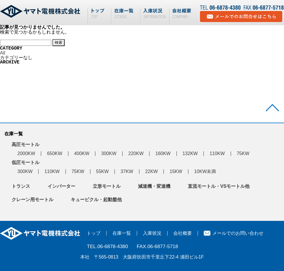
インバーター (61, 186)
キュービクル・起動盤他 (96, 199)
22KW (151, 171)
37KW (127, 171)
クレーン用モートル (32, 199)
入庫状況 (152, 233)
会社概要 (182, 233)
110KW (217, 153)
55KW (102, 171)
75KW (243, 153)
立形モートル (107, 186)
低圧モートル (25, 162)
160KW (162, 153)
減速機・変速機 (154, 186)
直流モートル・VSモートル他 (219, 186)
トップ (94, 233)
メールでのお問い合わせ (237, 233)
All (2, 52)
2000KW (26, 153)
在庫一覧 (121, 233)
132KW (190, 153)
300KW (108, 153)
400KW (81, 153)
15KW (176, 171)
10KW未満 (205, 171)
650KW (54, 153)
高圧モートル (25, 144)
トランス (21, 186)
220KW (135, 153)
